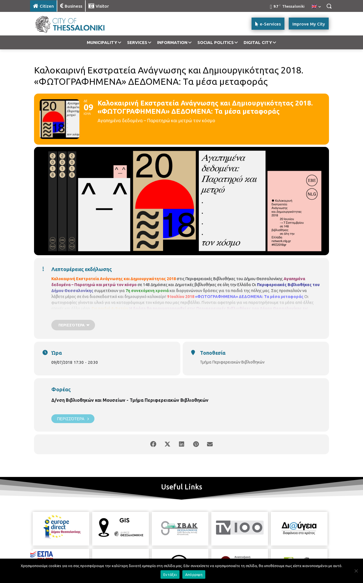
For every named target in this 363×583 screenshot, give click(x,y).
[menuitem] (316, 7)
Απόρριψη (193, 574)
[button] (329, 6)
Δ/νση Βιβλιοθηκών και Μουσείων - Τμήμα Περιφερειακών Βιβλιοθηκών (129, 400)
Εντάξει (170, 574)
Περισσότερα (73, 418)
